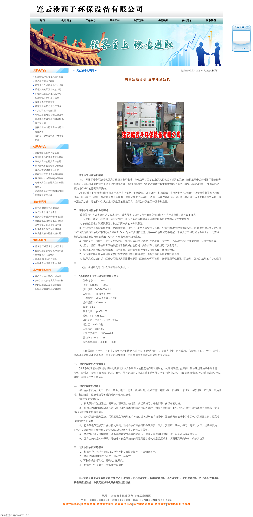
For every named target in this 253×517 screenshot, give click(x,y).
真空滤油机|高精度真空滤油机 (49, 280)
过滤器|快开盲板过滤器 (46, 259)
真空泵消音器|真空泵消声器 (48, 225)
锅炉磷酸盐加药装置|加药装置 (49, 178)
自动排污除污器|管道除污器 (48, 263)
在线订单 (187, 20)
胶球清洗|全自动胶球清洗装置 (49, 77)
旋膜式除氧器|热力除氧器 (47, 153)
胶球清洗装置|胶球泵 (45, 102)
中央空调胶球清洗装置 (45, 110)
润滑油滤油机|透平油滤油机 (48, 285)
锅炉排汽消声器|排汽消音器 (48, 233)
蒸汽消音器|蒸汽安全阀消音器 (49, 216)
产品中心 (90, 20)
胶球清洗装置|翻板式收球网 (48, 94)
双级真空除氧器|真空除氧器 (48, 161)
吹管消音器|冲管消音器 (46, 212)
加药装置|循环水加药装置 (47, 170)
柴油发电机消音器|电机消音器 (49, 221)
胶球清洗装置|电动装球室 (47, 98)
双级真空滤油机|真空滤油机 (48, 289)
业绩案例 (163, 20)
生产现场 (139, 20)
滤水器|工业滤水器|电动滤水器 (49, 246)
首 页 (42, 20)
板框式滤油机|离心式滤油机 (48, 276)
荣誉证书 (114, 20)
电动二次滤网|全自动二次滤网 (49, 115)
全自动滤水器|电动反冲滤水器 (49, 250)
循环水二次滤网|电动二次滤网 (49, 85)
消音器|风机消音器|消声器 (47, 208)
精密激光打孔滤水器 (44, 255)
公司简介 (66, 20)
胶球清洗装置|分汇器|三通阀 (48, 106)
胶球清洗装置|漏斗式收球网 (48, 89)
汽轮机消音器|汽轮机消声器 (48, 229)
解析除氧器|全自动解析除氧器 (49, 165)
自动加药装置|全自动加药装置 (49, 174)
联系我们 (211, 20)
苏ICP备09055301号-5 (18, 515)
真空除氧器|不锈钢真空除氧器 (49, 157)
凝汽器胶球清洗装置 (44, 81)
